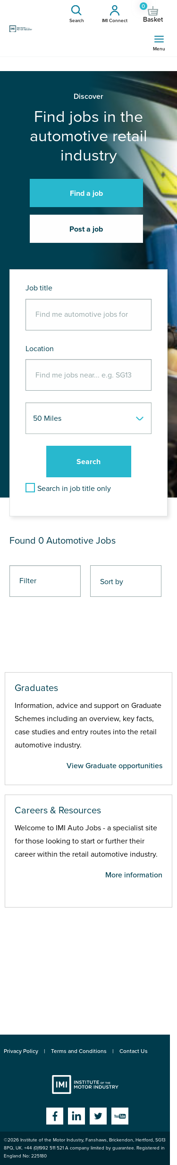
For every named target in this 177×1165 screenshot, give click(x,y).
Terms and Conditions (79, 1051)
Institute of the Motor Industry (85, 1084)
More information (133, 875)
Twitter (98, 1116)
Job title (38, 288)
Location (39, 349)
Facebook (54, 1116)
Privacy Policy (21, 1051)
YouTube (119, 1116)
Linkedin (76, 1116)
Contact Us (133, 1051)
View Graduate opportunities (114, 766)
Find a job (86, 193)
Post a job (86, 229)
